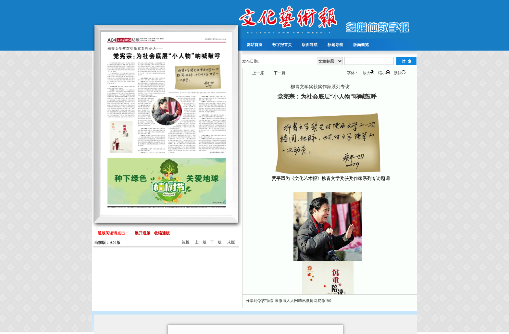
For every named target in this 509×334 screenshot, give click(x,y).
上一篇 (258, 73)
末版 (231, 242)
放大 (368, 72)
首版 (185, 242)
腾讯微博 (306, 300)
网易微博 (321, 300)
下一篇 (279, 73)
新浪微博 (278, 300)
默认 (399, 72)
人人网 (292, 300)
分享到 (251, 300)
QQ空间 (264, 300)
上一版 (200, 242)
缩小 (384, 72)
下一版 (216, 242)
